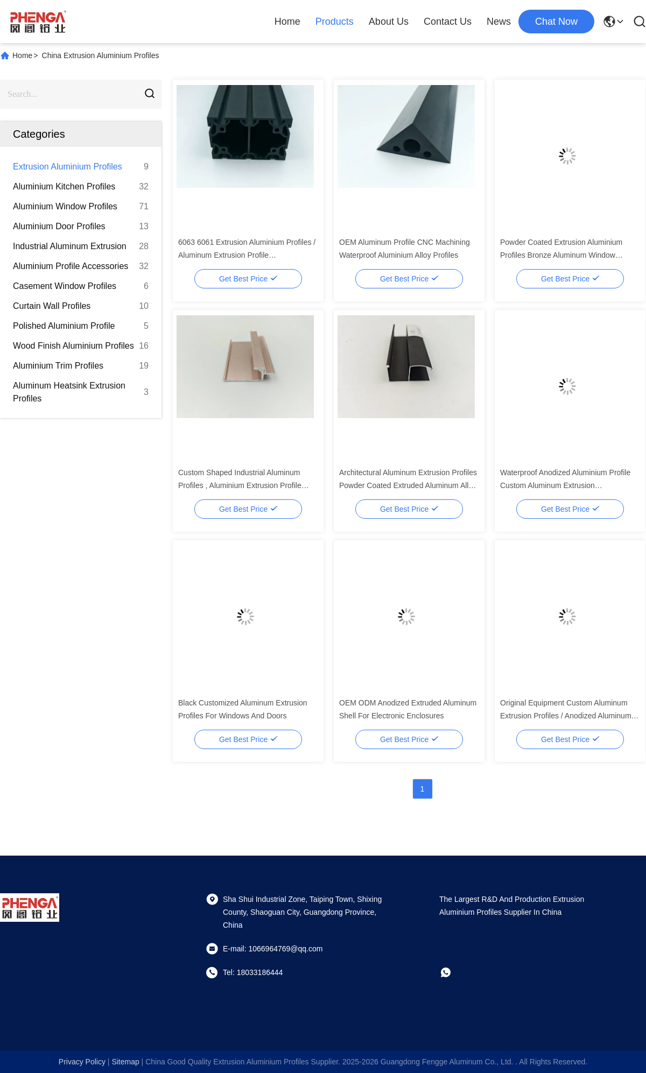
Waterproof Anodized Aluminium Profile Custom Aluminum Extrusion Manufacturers (565, 485)
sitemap (125, 1061)
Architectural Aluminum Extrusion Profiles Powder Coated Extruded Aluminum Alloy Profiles (408, 485)
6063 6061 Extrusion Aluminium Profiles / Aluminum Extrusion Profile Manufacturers (246, 255)
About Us (389, 21)
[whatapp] (453, 972)
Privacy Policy (82, 1061)
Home (287, 21)
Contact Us (448, 21)
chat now (556, 21)
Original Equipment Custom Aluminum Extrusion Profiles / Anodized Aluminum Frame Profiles (565, 715)
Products (334, 21)
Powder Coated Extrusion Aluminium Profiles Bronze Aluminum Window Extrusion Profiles (561, 255)
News (499, 21)
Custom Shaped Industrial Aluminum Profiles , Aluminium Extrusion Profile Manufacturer (239, 485)
